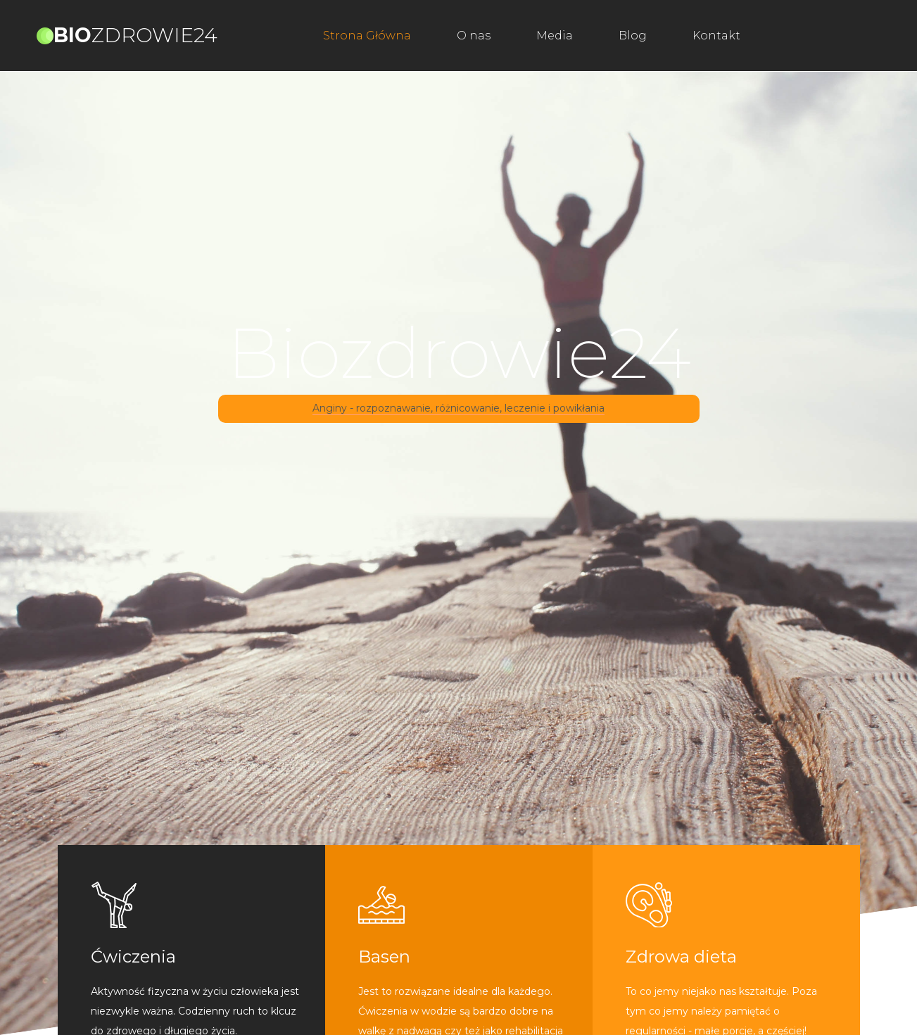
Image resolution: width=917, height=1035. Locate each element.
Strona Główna (367, 35)
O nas (474, 35)
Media (554, 35)
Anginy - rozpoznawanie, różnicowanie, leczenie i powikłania (458, 408)
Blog (633, 35)
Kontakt (716, 35)
